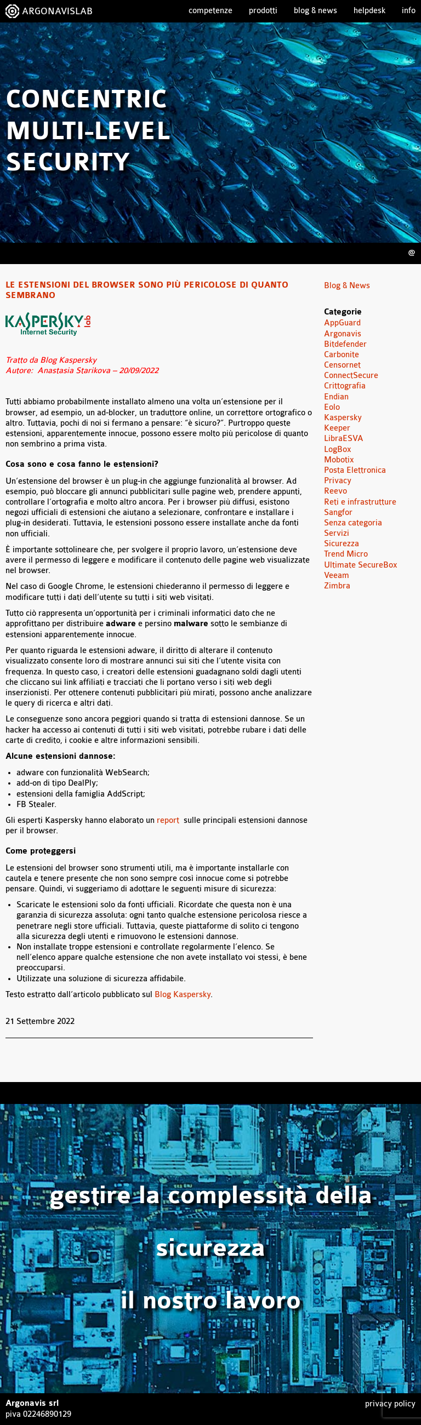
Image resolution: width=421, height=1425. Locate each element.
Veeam (336, 575)
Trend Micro (346, 554)
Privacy (337, 480)
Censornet (342, 365)
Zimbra (337, 586)
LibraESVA (343, 438)
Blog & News (315, 10)
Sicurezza (341, 543)
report (170, 820)
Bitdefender (345, 344)
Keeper (337, 428)
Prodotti (263, 10)
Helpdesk (369, 10)
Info (409, 10)
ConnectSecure (351, 375)
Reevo (335, 491)
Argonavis (342, 334)
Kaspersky (343, 417)
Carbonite (341, 354)
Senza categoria (353, 523)
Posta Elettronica (355, 470)
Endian (336, 397)
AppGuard (342, 323)
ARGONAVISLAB (57, 11)
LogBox (337, 449)
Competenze (210, 10)
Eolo (332, 407)
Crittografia (345, 386)
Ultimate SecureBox (360, 565)
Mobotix (339, 460)
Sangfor (338, 512)
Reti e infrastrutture (360, 502)
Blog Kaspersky (182, 994)
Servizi (336, 533)
